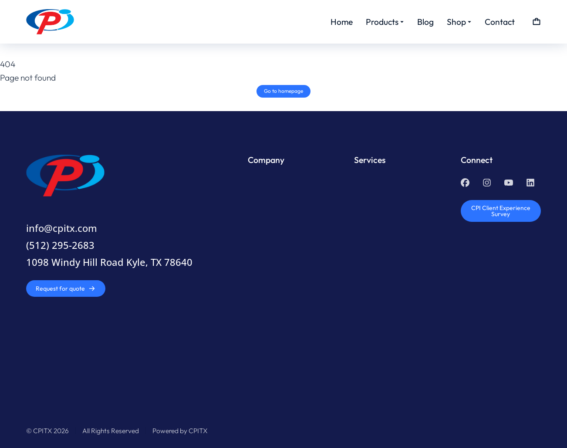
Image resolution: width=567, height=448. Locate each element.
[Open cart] (536, 21)
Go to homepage (283, 91)
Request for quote (65, 288)
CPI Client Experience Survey (500, 211)
